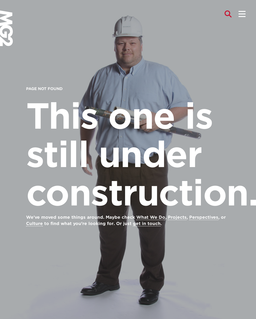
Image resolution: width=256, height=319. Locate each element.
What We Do (150, 217)
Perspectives (203, 217)
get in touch (147, 223)
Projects (177, 217)
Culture (34, 223)
